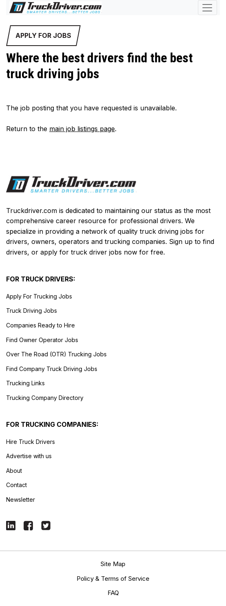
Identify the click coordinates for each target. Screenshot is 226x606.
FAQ (113, 593)
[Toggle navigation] (207, 7)
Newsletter (20, 499)
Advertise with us (29, 455)
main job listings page (82, 129)
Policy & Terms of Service (113, 578)
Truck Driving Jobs (31, 310)
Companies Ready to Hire (40, 325)
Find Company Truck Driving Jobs (51, 368)
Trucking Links (25, 383)
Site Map (113, 564)
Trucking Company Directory (44, 397)
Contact (16, 484)
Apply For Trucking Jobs (39, 296)
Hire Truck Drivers (30, 441)
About (14, 470)
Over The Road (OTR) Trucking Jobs (56, 354)
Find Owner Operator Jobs (42, 339)
